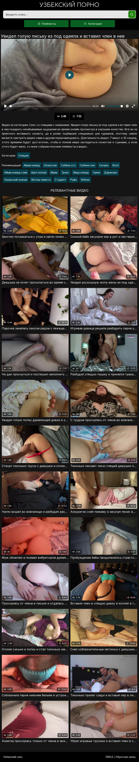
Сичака (103, 165)
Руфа (73, 179)
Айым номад (32, 165)
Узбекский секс (13, 756)
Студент (60, 179)
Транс (65, 172)
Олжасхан (50, 165)
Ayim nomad (38, 172)
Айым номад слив (15, 172)
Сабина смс (87, 165)
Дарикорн (110, 172)
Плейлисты (46, 23)
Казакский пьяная (15, 179)
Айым (53, 172)
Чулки (96, 172)
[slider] (50, 106)
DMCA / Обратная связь (121, 756)
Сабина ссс (68, 165)
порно (69, 5)
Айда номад (81, 172)
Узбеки (85, 179)
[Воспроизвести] (6, 106)
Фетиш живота (41, 179)
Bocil (115, 165)
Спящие (23, 155)
